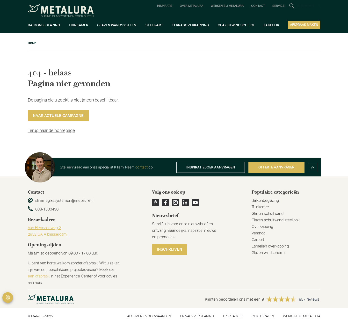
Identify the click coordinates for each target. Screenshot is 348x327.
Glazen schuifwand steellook (276, 220)
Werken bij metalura (301, 316)
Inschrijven (169, 249)
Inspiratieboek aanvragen (210, 167)
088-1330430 (46, 209)
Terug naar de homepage (51, 131)
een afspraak (39, 276)
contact (141, 167)
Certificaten (263, 316)
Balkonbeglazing (265, 201)
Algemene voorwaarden (149, 316)
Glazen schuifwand (267, 214)
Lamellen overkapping (270, 246)
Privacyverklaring (197, 316)
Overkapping (262, 227)
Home (32, 43)
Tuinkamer (260, 207)
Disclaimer (233, 316)
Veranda (258, 233)
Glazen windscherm (268, 253)
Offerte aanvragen (276, 167)
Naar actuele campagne (58, 116)
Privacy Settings (7, 297)
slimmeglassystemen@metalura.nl (64, 201)
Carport (258, 240)
